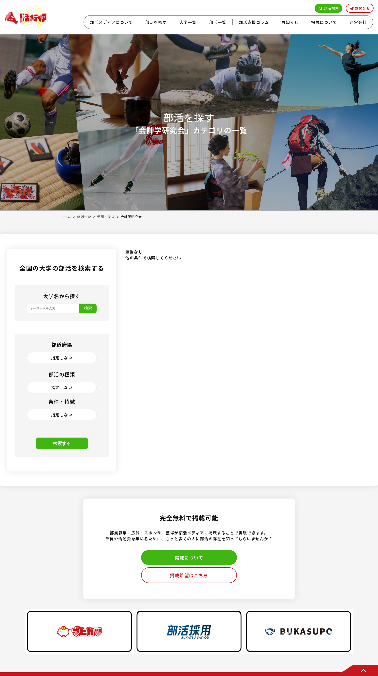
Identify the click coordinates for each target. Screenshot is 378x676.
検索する (62, 443)
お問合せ (362, 8)
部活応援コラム (254, 22)
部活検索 (331, 8)
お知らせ (290, 22)
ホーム (65, 216)
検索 (88, 308)
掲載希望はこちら (189, 575)
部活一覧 (217, 22)
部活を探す (156, 22)
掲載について (324, 22)
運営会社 (358, 22)
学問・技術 (106, 216)
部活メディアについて (111, 22)
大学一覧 (188, 22)
